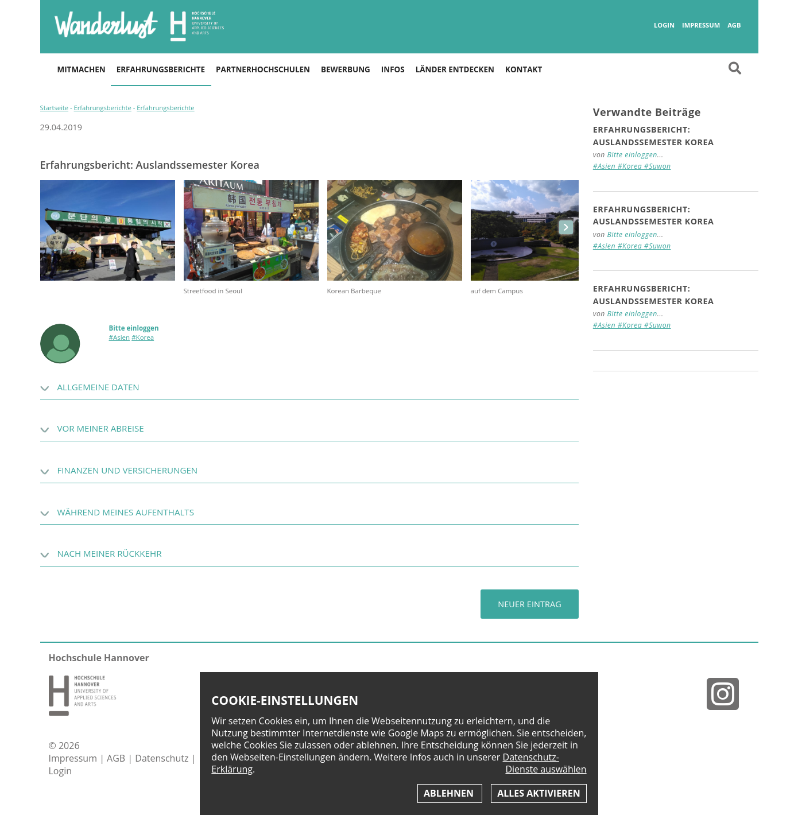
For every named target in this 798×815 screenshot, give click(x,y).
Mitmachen (81, 69)
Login (664, 25)
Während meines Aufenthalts (125, 512)
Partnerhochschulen (263, 69)
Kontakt (523, 69)
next (566, 227)
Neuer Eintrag (529, 604)
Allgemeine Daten (98, 387)
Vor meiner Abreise (100, 428)
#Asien (119, 337)
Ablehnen (450, 793)
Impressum (701, 25)
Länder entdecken (455, 69)
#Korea (142, 337)
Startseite (54, 107)
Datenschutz (163, 758)
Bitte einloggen (134, 328)
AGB (734, 25)
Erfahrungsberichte (161, 69)
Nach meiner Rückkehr (109, 553)
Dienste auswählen (545, 769)
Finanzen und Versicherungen (127, 470)
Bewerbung (345, 69)
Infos (393, 69)
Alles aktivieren (538, 793)
